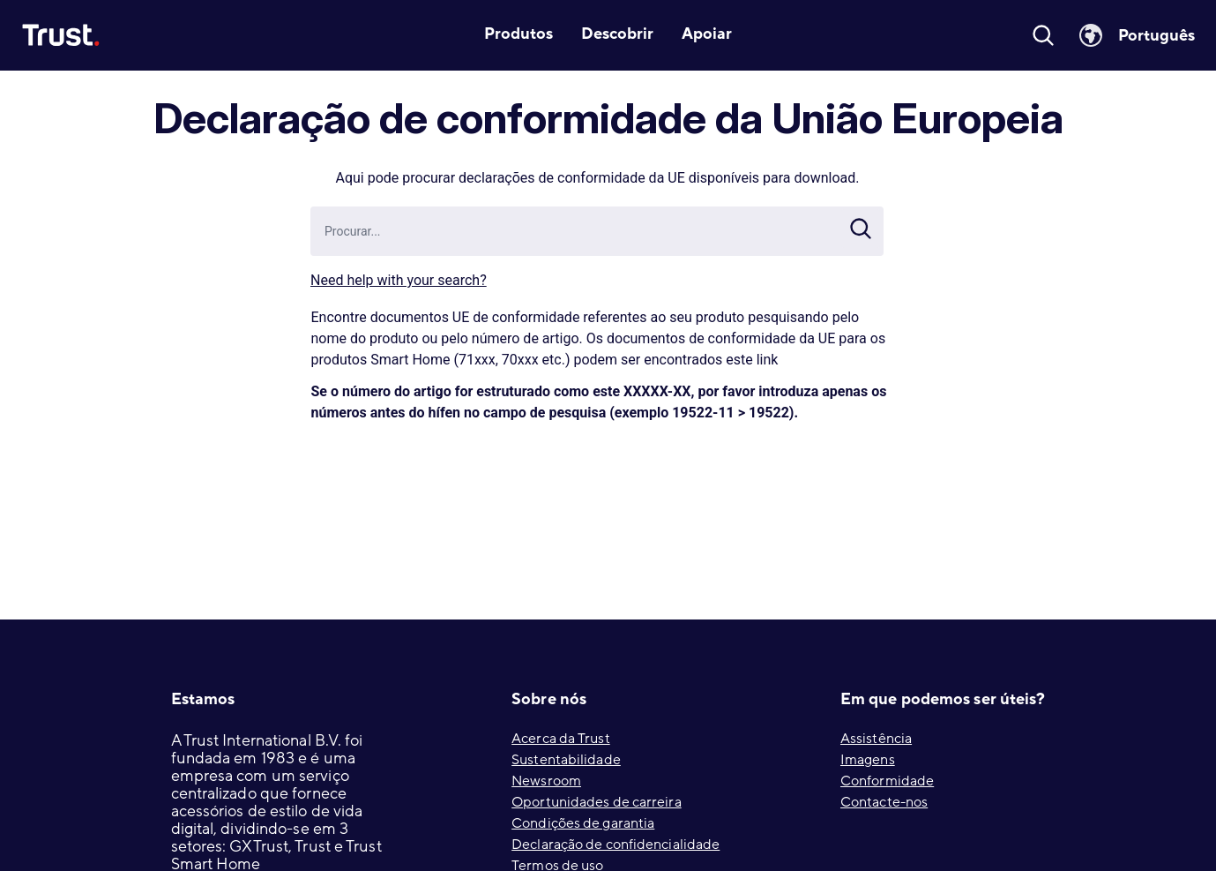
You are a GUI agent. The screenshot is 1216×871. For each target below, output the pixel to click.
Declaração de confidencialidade (615, 844)
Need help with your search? (398, 280)
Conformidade (887, 781)
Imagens (867, 760)
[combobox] (608, 231)
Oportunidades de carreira (596, 802)
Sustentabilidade (566, 760)
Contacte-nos (884, 802)
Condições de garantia (582, 823)
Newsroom (546, 781)
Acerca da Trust (560, 738)
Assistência (876, 738)
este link (752, 359)
